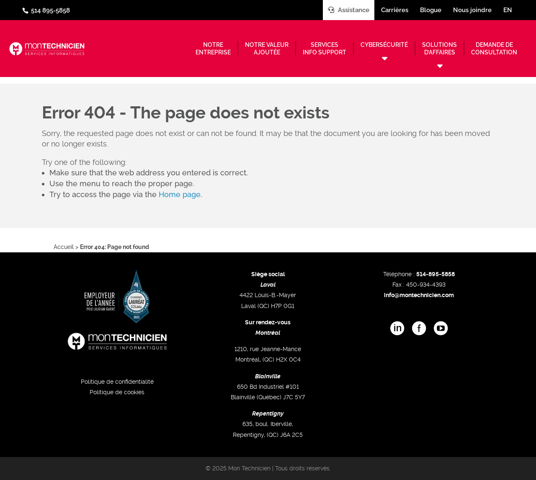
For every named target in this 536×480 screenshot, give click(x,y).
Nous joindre (472, 10)
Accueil (64, 247)
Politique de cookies (117, 392)
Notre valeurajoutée (267, 48)
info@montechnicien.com (419, 295)
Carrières (394, 10)
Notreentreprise (213, 48)
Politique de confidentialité (117, 381)
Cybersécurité (384, 44)
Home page (180, 194)
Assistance (348, 10)
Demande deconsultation (494, 48)
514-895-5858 (435, 274)
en (507, 10)
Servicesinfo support (324, 48)
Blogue (430, 10)
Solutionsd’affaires (439, 48)
